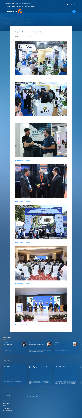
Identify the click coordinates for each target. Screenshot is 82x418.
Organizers (6, 403)
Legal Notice (6, 395)
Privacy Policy (7, 408)
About (4, 400)
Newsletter (6, 405)
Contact (5, 398)
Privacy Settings (7, 411)
